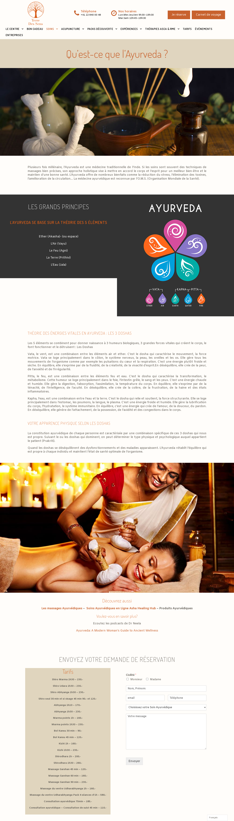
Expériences (129, 29)
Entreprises (14, 35)
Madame (155, 679)
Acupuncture (70, 29)
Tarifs (187, 29)
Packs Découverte (100, 29)
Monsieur (136, 679)
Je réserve (179, 15)
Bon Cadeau (35, 29)
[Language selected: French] (217, 818)
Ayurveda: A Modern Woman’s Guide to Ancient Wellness (117, 631)
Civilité (131, 675)
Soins (50, 29)
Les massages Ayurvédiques (61, 608)
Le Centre (13, 29)
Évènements (203, 29)
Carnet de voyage (208, 15)
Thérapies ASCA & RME (160, 29)
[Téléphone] (187, 698)
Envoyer (134, 761)
